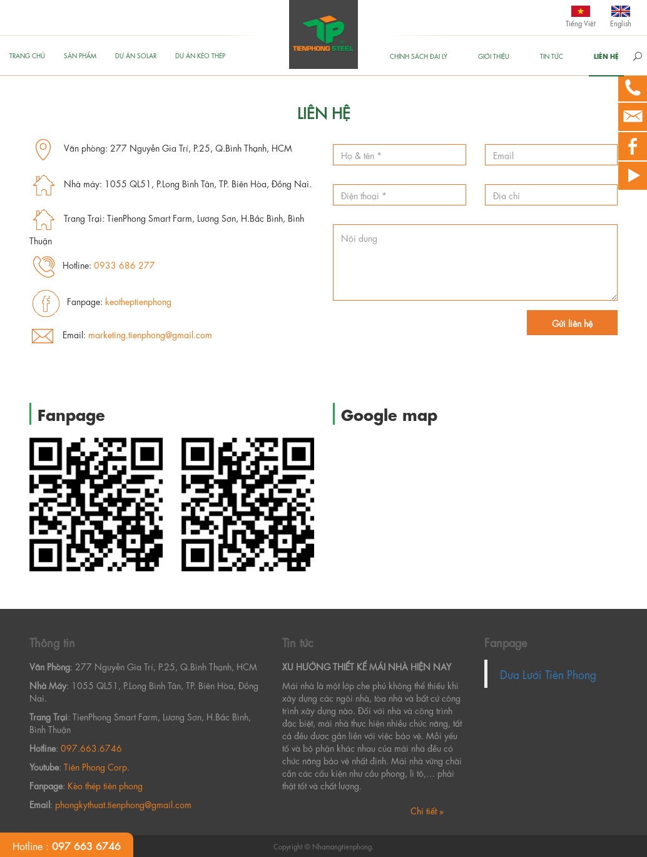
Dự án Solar (135, 55)
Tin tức (551, 55)
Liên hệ (606, 55)
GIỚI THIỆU (493, 55)
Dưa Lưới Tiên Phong (548, 674)
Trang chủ (27, 55)
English (620, 23)
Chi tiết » (427, 810)
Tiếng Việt (581, 23)
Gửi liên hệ (572, 322)
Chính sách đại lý (418, 55)
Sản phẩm (80, 55)
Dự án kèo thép (200, 55)
